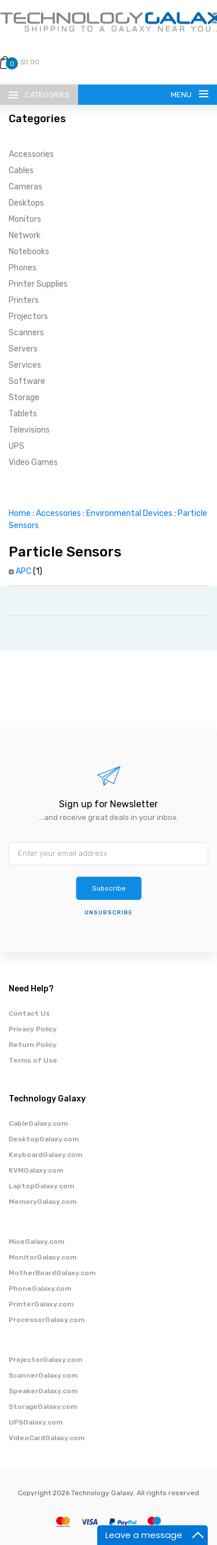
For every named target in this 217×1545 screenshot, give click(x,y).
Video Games (33, 462)
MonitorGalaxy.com (42, 1257)
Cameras (25, 187)
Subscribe (109, 888)
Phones (22, 268)
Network (25, 235)
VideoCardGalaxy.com (46, 1438)
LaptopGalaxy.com (41, 1186)
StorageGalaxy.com (43, 1407)
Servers (23, 349)
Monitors (25, 219)
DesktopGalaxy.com (44, 1139)
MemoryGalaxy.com (42, 1202)
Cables (21, 170)
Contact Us (29, 1013)
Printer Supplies (38, 284)
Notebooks (29, 252)
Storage (24, 397)
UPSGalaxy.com (35, 1422)
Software (27, 381)
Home (20, 513)
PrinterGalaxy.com (41, 1304)
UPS (16, 446)
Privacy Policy (33, 1029)
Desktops (26, 203)
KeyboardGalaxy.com (45, 1155)
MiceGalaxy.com (36, 1242)
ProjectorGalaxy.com (45, 1360)
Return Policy (33, 1045)
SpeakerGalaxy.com (43, 1391)
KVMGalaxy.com (36, 1170)
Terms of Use (33, 1060)
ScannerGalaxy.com (43, 1375)
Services (25, 365)
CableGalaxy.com (38, 1123)
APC (23, 571)
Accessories (31, 154)
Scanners (26, 333)
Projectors (28, 316)
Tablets (23, 414)
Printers (24, 300)
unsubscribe (108, 912)
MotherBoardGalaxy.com (52, 1273)
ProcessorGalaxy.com (46, 1320)
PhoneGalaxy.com (40, 1288)
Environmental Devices (129, 513)
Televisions (29, 430)
